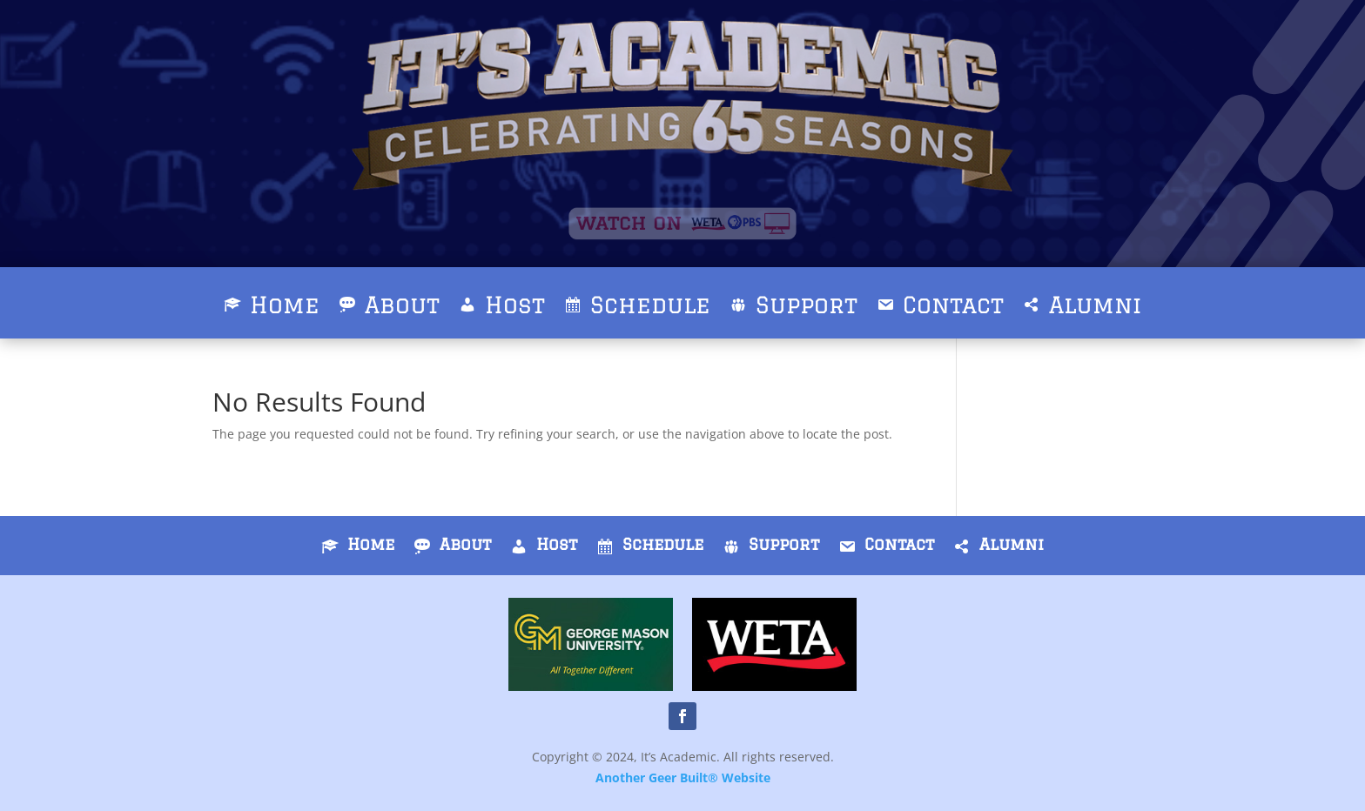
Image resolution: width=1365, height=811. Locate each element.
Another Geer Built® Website (682, 777)
